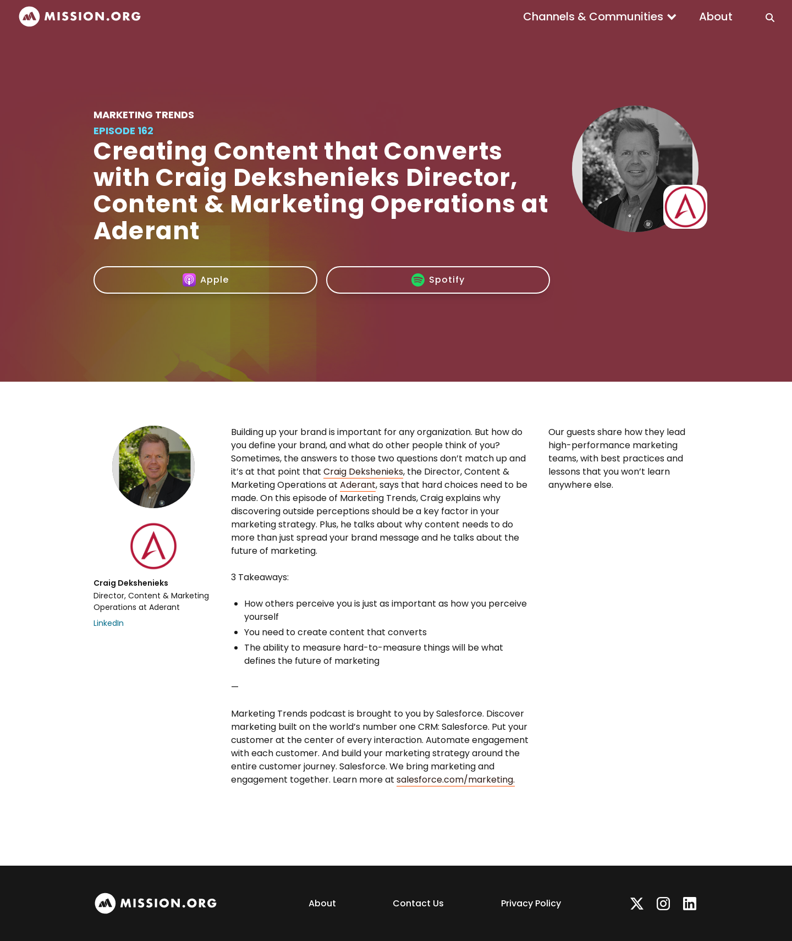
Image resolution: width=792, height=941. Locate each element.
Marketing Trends (144, 115)
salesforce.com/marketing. (456, 779)
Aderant (358, 484)
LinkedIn (109, 623)
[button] (600, 16)
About (716, 16)
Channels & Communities (593, 16)
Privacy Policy (531, 903)
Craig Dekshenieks (363, 471)
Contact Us (418, 903)
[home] (80, 16)
